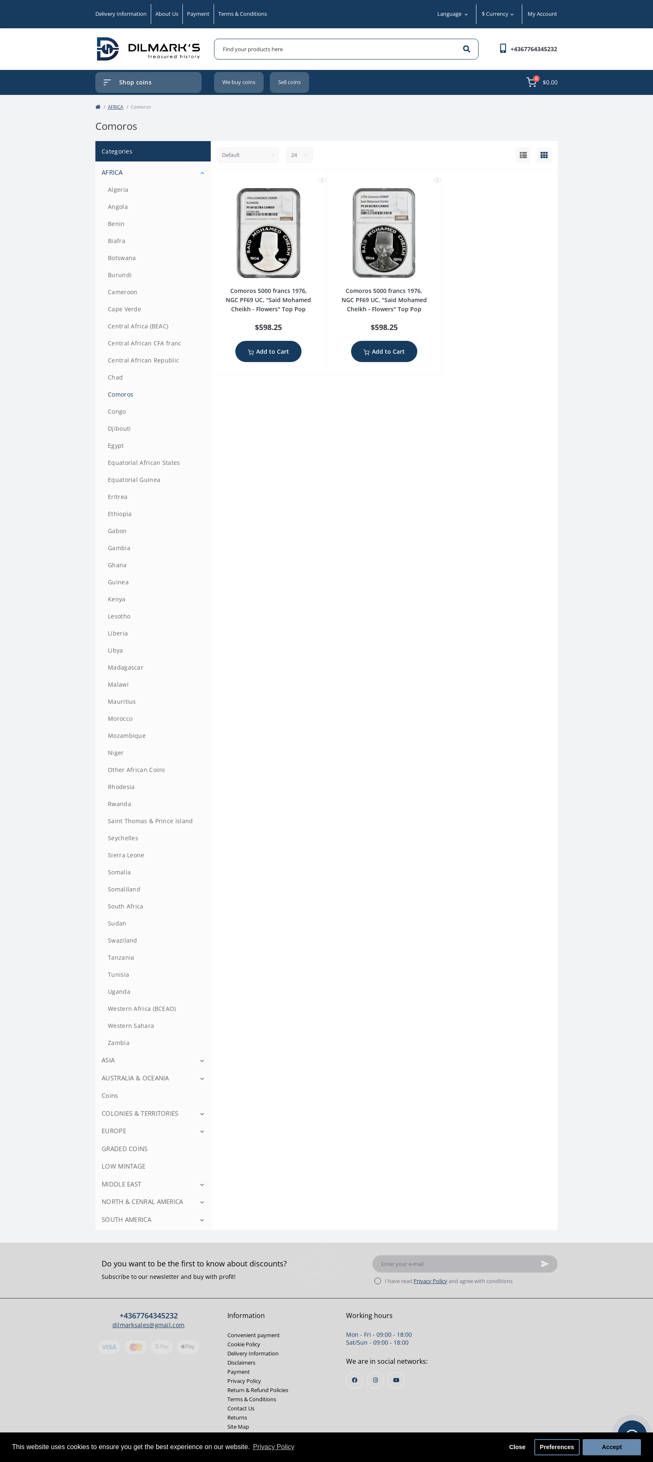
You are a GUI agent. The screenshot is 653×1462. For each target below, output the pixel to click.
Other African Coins (136, 770)
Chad (115, 377)
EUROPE (114, 1131)
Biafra (116, 241)
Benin (116, 224)
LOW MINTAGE (123, 1166)
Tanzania (121, 957)
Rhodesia (121, 787)
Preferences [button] (557, 1447)
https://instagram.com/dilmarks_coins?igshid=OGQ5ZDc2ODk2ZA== (375, 1380)
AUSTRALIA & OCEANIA (135, 1078)
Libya (115, 650)
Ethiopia (120, 514)
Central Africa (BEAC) (138, 326)
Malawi (118, 684)
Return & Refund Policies (257, 1390)
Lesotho (119, 616)
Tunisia (118, 974)
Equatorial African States (144, 463)
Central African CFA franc (145, 343)
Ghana (117, 565)
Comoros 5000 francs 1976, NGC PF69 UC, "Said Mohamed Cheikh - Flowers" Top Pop (268, 300)
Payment (198, 13)
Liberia (118, 633)
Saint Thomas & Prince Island (150, 821)
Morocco (120, 718)
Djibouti (119, 428)
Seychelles (123, 838)
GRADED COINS (125, 1148)
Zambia (119, 1043)
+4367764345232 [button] (149, 1316)
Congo (117, 411)
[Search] (467, 49)
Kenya (117, 599)
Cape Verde (124, 309)
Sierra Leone (126, 855)
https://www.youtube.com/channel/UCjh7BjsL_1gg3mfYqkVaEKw (396, 1380)
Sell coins (289, 82)
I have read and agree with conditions (449, 1281)
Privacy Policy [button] (273, 1446)
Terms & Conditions (242, 13)
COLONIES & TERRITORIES (140, 1113)
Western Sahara (131, 1026)
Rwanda (119, 804)
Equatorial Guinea (134, 480)
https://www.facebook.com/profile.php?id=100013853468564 (354, 1380)
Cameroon (122, 292)
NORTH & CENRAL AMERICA (142, 1201)
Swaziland (122, 940)
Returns (237, 1417)
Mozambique (127, 736)
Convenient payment (253, 1335)
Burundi (120, 275)
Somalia (119, 872)
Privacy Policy (430, 1281)
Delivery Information (121, 13)
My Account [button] (542, 13)
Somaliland (124, 889)
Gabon (117, 531)
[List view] (523, 155)
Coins (110, 1095)
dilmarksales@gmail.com (148, 1325)
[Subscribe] (545, 1264)
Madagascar (125, 667)
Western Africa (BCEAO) (142, 1009)
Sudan (117, 923)
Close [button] (517, 1447)
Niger (116, 753)
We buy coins (238, 82)
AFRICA (115, 107)
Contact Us (240, 1408)
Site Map (238, 1426)
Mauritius (122, 701)
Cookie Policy (243, 1344)
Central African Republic (143, 360)
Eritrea (117, 497)
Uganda (119, 991)
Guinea (118, 582)
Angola (118, 207)
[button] (534, 49)
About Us (166, 13)
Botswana (122, 258)
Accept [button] (612, 1447)
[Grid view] (544, 155)
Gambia (119, 548)
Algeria (118, 190)
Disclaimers (241, 1362)
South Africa (126, 906)
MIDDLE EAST (121, 1184)
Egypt (116, 445)
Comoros (120, 394)
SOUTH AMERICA (126, 1219)
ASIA (108, 1060)
